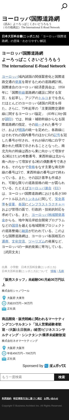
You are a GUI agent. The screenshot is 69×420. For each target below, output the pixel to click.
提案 (11, 204)
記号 (57, 135)
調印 (8, 119)
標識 (21, 130)
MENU (4, 7)
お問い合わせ (51, 398)
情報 (53, 271)
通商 (5, 241)
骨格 (31, 167)
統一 (38, 124)
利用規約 (6, 398)
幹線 (21, 92)
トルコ (43, 98)
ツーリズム (36, 241)
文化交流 (18, 241)
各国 (21, 204)
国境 (15, 225)
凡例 (61, 271)
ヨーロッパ (10, 76)
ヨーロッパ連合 (40, 188)
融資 (25, 231)
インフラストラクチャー (46, 204)
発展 (18, 82)
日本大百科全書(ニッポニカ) (20, 36)
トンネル (31, 199)
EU (57, 188)
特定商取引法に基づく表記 (27, 398)
